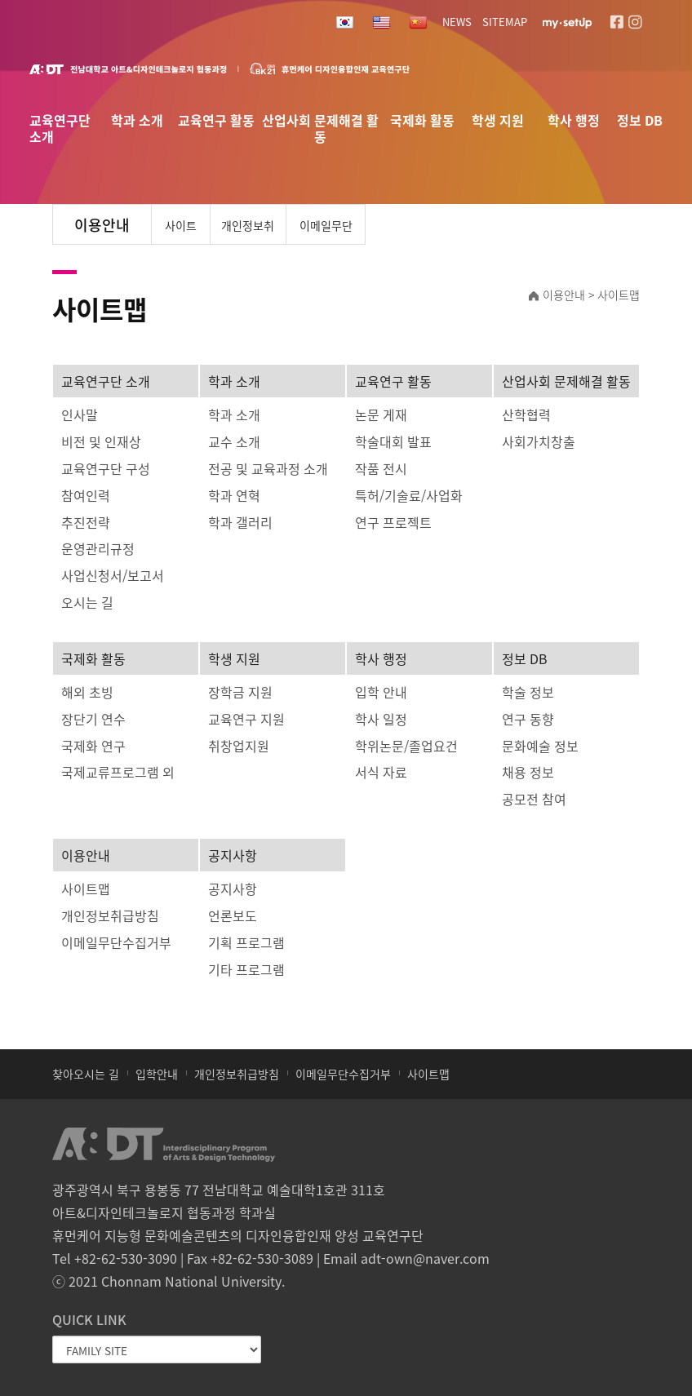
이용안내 (85, 855)
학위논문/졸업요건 (406, 746)
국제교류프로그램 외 (118, 772)
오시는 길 (87, 602)
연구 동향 (528, 719)
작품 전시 (381, 468)
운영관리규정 (98, 548)
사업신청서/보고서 (112, 575)
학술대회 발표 (393, 441)
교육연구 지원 (246, 719)
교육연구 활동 (216, 121)
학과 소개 (137, 121)
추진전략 (85, 522)
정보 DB (640, 121)
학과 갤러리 (240, 522)
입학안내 (156, 1074)
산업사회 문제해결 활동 (320, 124)
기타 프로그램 (246, 969)
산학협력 (526, 414)
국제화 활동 (422, 121)
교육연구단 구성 (105, 468)
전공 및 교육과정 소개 (268, 468)
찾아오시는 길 (85, 1074)
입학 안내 (381, 692)
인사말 (79, 414)
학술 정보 (528, 692)
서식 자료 (381, 772)
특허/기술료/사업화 (409, 495)
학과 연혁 (234, 495)
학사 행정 (574, 121)
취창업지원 (238, 746)
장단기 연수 (93, 719)
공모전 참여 (534, 799)
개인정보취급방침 (247, 231)
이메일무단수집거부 (326, 231)
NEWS (457, 21)
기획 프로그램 (246, 942)
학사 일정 (381, 719)
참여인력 (85, 495)
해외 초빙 (87, 692)
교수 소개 (234, 441)
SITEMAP (504, 21)
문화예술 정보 (540, 746)
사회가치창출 (538, 441)
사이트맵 (181, 231)
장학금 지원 (240, 692)
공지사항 (232, 855)
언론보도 (232, 915)
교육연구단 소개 (60, 124)
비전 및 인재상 (101, 441)
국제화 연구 (93, 746)
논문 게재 (381, 414)
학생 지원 (498, 121)
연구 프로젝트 (393, 522)
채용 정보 (528, 772)
